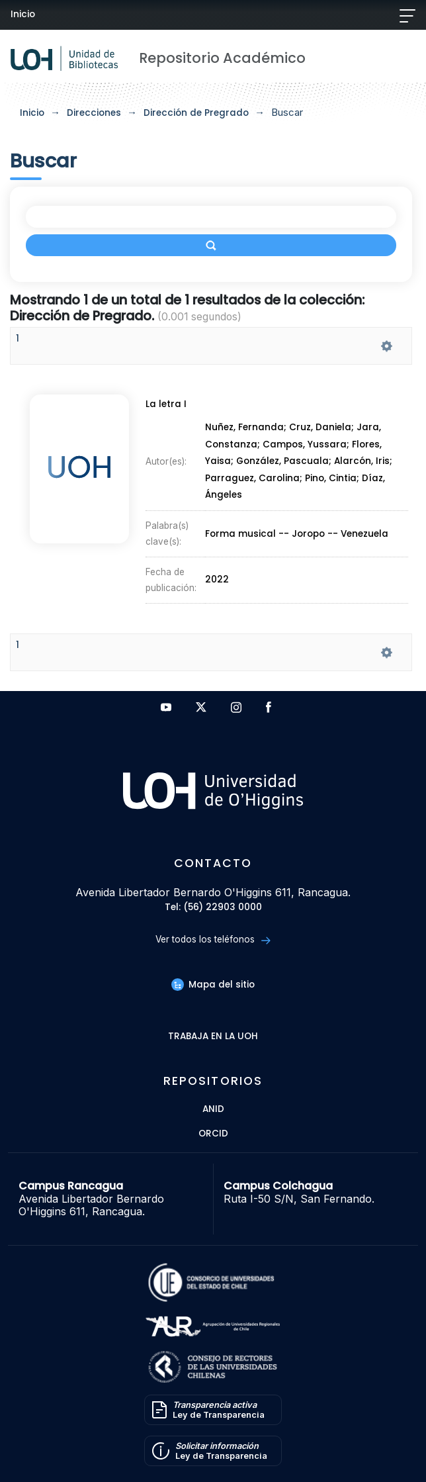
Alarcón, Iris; (363, 461)
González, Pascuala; (285, 461)
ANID (213, 1109)
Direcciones (94, 113)
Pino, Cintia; (333, 478)
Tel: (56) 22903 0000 (213, 907)
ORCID (213, 1134)
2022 (217, 580)
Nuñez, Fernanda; (247, 428)
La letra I (166, 404)
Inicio (23, 14)
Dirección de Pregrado (196, 113)
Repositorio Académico (222, 58)
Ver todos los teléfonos (212, 939)
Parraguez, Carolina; (255, 478)
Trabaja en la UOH (213, 1036)
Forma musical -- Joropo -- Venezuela (296, 534)
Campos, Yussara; (307, 444)
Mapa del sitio (213, 984)
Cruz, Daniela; (323, 428)
